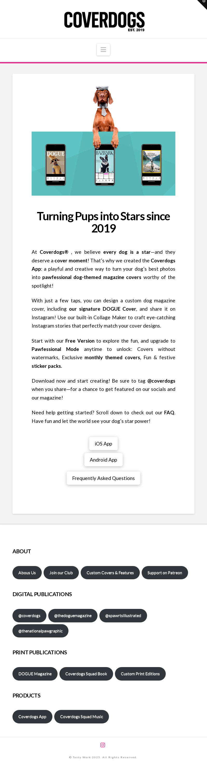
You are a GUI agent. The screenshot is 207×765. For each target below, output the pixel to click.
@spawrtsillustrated (123, 615)
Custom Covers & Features (110, 572)
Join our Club (61, 572)
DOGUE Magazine (35, 673)
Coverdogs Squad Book (86, 673)
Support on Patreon (165, 572)
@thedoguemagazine (73, 615)
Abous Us (27, 572)
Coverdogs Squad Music (81, 716)
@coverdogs (29, 615)
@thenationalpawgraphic (40, 630)
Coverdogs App (32, 716)
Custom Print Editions (140, 673)
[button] (103, 50)
